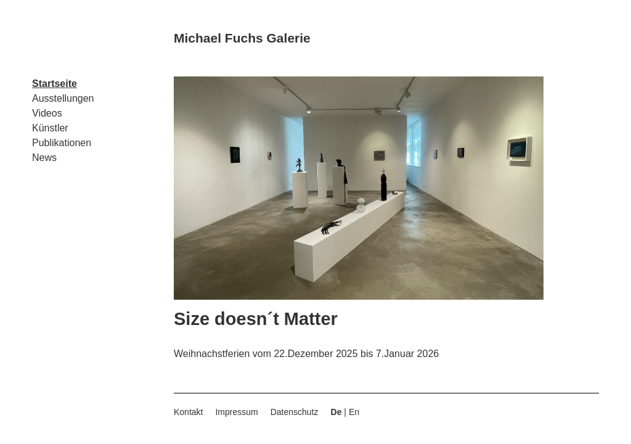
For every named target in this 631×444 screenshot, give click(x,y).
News (44, 157)
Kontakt (188, 412)
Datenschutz (295, 412)
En (354, 412)
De (336, 412)
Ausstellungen (63, 98)
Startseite (54, 83)
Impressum (236, 412)
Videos (47, 113)
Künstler (50, 128)
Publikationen (61, 143)
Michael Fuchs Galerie (242, 38)
